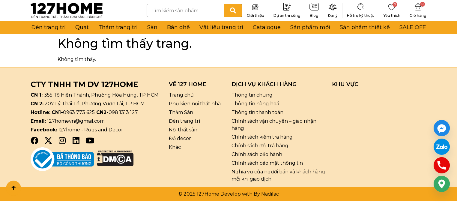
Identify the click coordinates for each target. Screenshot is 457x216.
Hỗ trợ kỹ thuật (360, 15)
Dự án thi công (286, 15)
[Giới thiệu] (255, 6)
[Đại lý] (332, 6)
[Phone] (442, 165)
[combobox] (185, 10)
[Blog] (314, 6)
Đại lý (333, 15)
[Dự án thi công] (287, 6)
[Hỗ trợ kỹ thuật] (360, 6)
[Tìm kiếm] (233, 10)
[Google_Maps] (442, 184)
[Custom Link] (442, 147)
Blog (314, 15)
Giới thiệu (255, 15)
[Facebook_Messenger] (442, 128)
